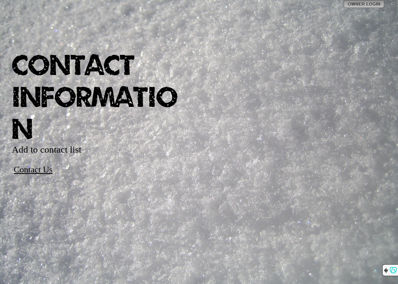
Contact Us (33, 169)
